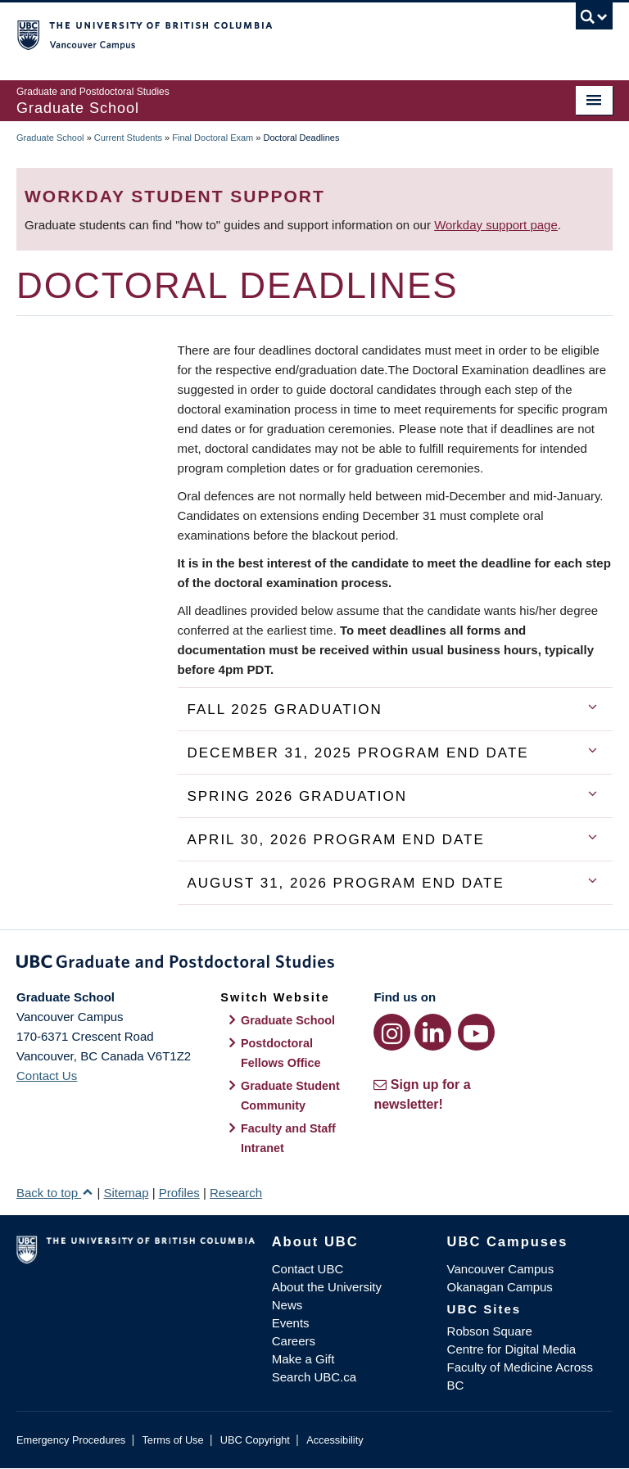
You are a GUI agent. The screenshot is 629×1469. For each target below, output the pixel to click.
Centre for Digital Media (512, 1349)
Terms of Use (172, 1440)
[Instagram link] (391, 1032)
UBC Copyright (255, 1440)
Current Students (128, 137)
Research (236, 1193)
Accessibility (334, 1440)
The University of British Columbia (269, 33)
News (287, 1305)
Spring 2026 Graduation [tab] (297, 796)
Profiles (179, 1193)
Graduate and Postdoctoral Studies (314, 964)
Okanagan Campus (500, 1287)
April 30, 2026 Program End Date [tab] (335, 840)
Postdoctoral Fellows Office (281, 1053)
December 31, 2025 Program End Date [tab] (357, 753)
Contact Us (46, 1076)
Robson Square (489, 1331)
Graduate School (50, 137)
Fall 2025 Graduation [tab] (284, 709)
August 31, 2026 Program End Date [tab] (345, 883)
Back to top (54, 1193)
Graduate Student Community (290, 1095)
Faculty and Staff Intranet (288, 1138)
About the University (327, 1287)
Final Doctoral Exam (212, 137)
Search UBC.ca (314, 1377)
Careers (293, 1341)
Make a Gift (303, 1359)
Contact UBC (308, 1269)
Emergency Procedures (70, 1440)
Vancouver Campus (500, 1269)
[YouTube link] (476, 1032)
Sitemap (125, 1193)
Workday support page (496, 225)
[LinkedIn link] (432, 1032)
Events (291, 1323)
